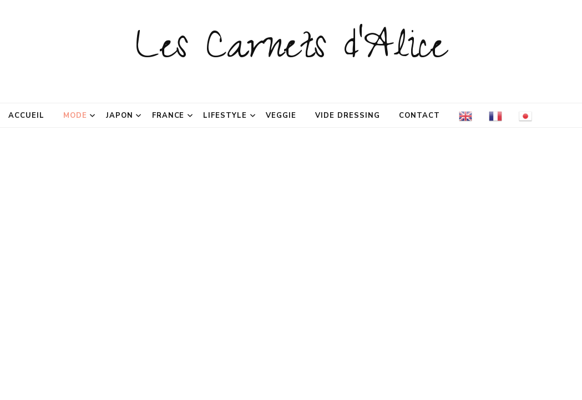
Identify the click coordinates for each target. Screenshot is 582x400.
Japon (119, 116)
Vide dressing (347, 116)
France (168, 116)
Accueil (26, 116)
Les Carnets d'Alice (291, 51)
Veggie (281, 116)
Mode (75, 116)
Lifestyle (225, 116)
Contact (419, 116)
